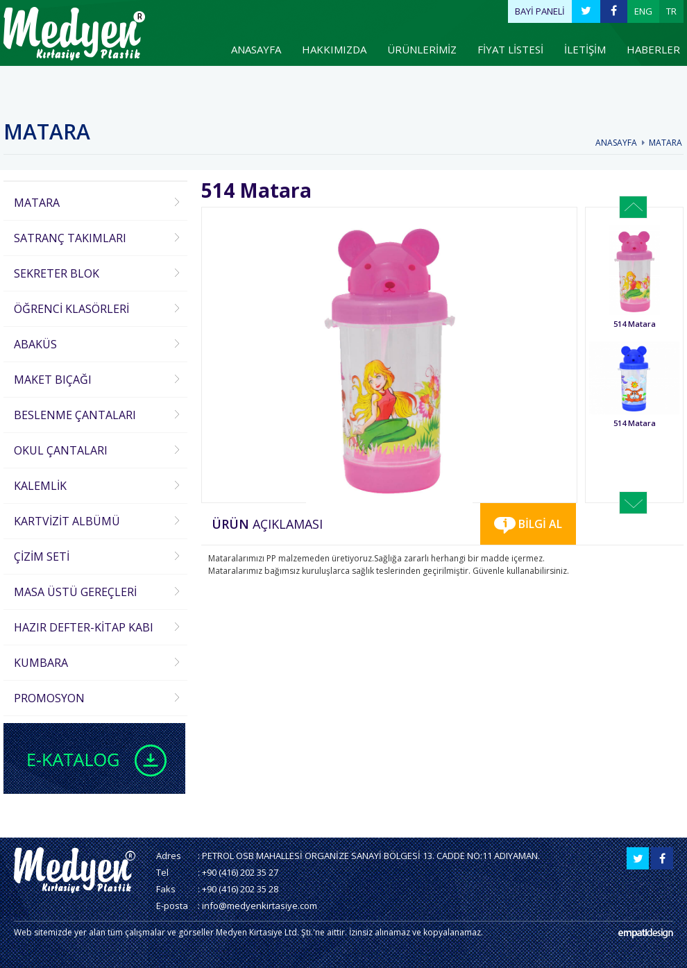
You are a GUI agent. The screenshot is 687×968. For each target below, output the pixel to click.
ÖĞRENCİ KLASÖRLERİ (71, 308)
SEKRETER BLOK (56, 273)
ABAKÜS (35, 344)
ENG (643, 11)
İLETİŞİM (585, 49)
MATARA (665, 142)
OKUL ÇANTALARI (61, 450)
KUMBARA (41, 662)
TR (671, 11)
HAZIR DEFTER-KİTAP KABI (83, 627)
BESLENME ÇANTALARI (75, 415)
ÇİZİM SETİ (41, 556)
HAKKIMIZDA (334, 49)
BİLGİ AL (528, 525)
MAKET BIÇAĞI (53, 379)
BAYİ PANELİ (540, 11)
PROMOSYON (49, 698)
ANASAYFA (256, 49)
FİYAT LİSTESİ (510, 49)
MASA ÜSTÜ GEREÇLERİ (75, 592)
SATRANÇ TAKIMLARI (70, 238)
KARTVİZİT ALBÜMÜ (67, 521)
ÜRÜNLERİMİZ (422, 49)
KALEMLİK (40, 485)
